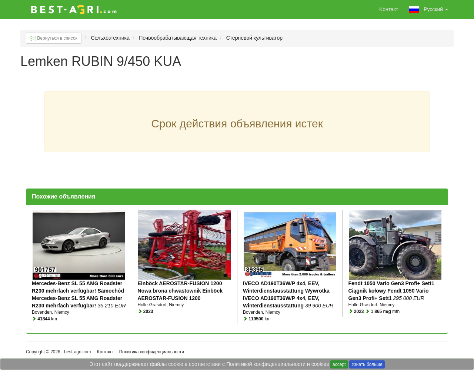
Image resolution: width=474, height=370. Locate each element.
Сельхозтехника (110, 38)
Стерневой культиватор (255, 38)
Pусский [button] (428, 9)
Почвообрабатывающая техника (178, 38)
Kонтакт (388, 9)
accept (339, 364)
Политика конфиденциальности (151, 351)
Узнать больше (366, 364)
